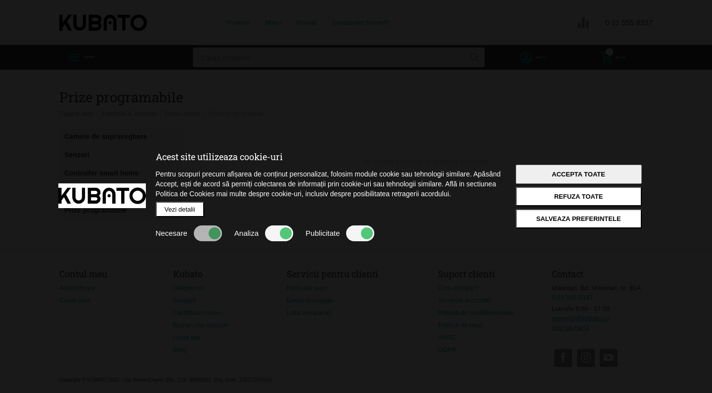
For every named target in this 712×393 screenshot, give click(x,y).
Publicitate (340, 233)
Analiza (263, 233)
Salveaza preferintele (578, 218)
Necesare (189, 233)
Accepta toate (578, 174)
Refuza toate (578, 196)
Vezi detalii (180, 209)
